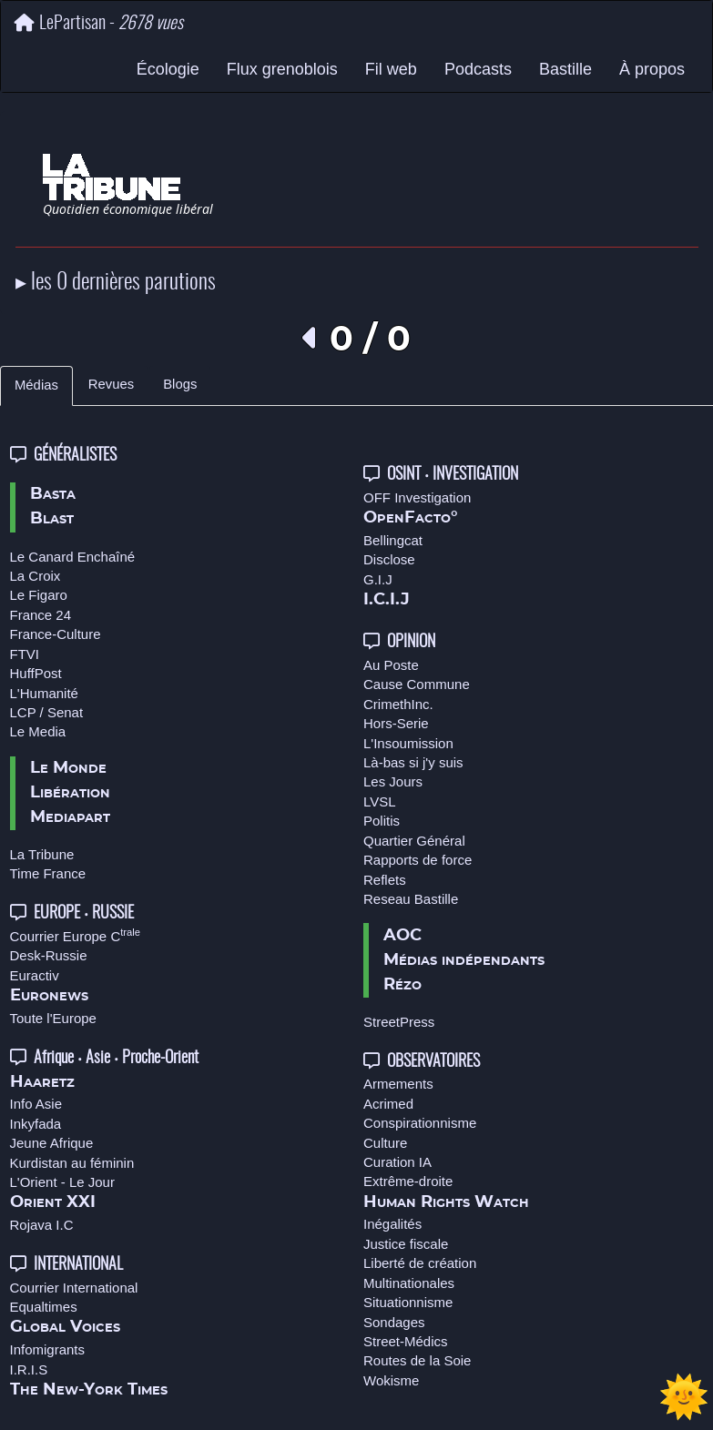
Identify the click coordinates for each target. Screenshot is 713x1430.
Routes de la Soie (417, 1360)
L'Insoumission (408, 743)
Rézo (402, 985)
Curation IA (397, 1162)
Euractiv (34, 975)
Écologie (168, 69)
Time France (48, 873)
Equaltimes (43, 1306)
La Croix (35, 575)
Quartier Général (414, 840)
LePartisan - (99, 23)
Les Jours (393, 781)
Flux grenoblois (282, 69)
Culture (385, 1143)
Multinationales (408, 1283)
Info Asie (36, 1103)
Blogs (180, 384)
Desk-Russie (48, 955)
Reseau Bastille (410, 899)
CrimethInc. (398, 704)
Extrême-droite (408, 1181)
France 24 (41, 615)
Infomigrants (48, 1349)
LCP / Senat (47, 712)
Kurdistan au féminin (72, 1163)
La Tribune (42, 854)
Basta (53, 494)
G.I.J (377, 579)
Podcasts (478, 69)
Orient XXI (53, 1202)
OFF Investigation (417, 497)
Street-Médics (405, 1341)
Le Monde (68, 768)
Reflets (384, 879)
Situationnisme (408, 1302)
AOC (402, 936)
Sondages (394, 1322)
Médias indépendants (464, 960)
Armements (398, 1083)
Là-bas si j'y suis (413, 762)
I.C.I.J (386, 600)
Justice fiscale (405, 1244)
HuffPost (36, 673)
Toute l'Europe (53, 1018)
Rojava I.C (42, 1224)
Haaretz (42, 1082)
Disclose (389, 559)
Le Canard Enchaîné (73, 556)
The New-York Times (89, 1390)
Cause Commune (416, 684)
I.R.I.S (29, 1369)
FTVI (25, 654)
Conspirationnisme (419, 1123)
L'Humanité (44, 693)
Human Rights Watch (446, 1202)
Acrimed (388, 1103)
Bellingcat (393, 540)
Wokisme (391, 1380)
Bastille (565, 69)
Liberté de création (419, 1263)
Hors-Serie (396, 723)
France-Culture (55, 634)
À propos (652, 69)
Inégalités (392, 1224)
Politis (381, 820)
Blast (52, 519)
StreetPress (398, 1021)
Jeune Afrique (52, 1143)
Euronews (49, 996)
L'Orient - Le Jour (62, 1182)
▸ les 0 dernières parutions (115, 283)
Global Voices (65, 1327)
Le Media (38, 731)
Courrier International (74, 1287)
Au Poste (391, 665)
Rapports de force (417, 859)
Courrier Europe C (75, 936)
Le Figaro (38, 595)
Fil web (391, 69)
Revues (111, 384)
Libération (70, 793)
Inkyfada (36, 1123)
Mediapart (70, 817)
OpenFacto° (410, 518)
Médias (36, 385)
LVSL (379, 801)
